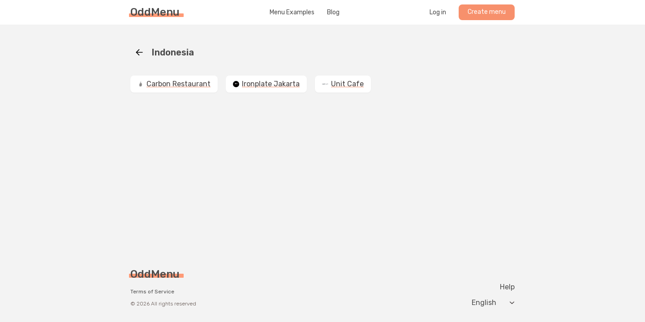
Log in (438, 12)
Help (507, 287)
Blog (333, 12)
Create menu (487, 12)
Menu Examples (292, 12)
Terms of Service (152, 291)
